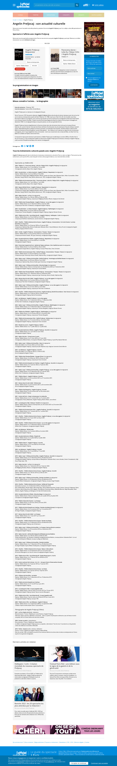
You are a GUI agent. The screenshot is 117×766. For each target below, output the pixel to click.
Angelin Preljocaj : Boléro (36, 325)
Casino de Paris (23, 396)
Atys (40, 343)
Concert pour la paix (33, 336)
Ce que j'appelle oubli (36, 589)
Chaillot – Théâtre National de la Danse (30, 222)
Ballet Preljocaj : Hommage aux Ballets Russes (52, 258)
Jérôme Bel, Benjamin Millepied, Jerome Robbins (41, 534)
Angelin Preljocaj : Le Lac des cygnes (45, 202)
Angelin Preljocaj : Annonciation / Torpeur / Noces (37, 232)
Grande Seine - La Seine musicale (32, 58)
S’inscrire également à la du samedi (94, 79)
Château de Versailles (25, 575)
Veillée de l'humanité (47, 484)
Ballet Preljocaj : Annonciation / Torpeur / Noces (50, 252)
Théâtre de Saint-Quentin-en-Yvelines (29, 363)
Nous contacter (29, 742)
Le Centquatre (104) (24, 403)
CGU (72, 742)
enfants (81, 15)
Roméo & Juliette (44, 542)
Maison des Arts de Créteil (26, 278)
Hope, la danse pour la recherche (37, 396)
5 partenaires (20, 762)
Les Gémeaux (22, 298)
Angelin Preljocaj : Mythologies (46, 209)
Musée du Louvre (23, 325)
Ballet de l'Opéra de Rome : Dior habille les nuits (48, 245)
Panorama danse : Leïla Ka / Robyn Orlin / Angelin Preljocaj (42, 165)
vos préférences (49, 762)
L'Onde (20, 232)
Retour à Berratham (47, 549)
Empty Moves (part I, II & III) (48, 555)
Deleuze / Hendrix (35, 403)
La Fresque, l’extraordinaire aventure (49, 527)
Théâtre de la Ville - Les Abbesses (28, 602)
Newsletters (62, 742)
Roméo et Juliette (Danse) (47, 507)
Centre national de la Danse (26, 562)
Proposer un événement (51, 742)
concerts (66, 15)
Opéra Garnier (23, 195)
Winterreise (37, 383)
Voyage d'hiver (39, 356)
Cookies (87, 742)
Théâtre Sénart (23, 376)
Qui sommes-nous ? (18, 742)
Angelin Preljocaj (42, 602)
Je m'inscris (94, 85)
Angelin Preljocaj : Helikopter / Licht (50, 215)
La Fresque (37, 501)
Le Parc (30, 195)
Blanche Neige (43, 265)
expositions (51, 15)
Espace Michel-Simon (24, 187)
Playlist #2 (37, 436)
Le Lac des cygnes (46, 423)
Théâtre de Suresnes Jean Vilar (27, 180)
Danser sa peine (23, 620)
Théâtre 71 (65, 57)
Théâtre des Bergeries (25, 389)
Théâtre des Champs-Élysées (26, 202)
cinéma (20, 15)
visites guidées (97, 15)
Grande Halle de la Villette (26, 238)
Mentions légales (79, 742)
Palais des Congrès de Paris (26, 245)
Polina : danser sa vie (25, 629)
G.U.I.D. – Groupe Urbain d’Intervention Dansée (48, 562)
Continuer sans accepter (99, 763)
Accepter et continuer (78, 763)
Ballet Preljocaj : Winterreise (45, 318)
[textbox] (54, 5)
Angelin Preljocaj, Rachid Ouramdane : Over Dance (56, 292)
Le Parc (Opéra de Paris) (25, 612)
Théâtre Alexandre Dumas (26, 501)
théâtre (35, 15)
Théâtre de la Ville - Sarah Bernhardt (29, 215)
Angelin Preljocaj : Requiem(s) (46, 172)
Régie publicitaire (39, 742)
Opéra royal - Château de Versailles (28, 258)
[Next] (79, 93)
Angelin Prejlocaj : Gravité (41, 330)
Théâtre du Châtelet (24, 311)
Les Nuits (44, 569)
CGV (68, 742)
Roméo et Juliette (44, 477)
